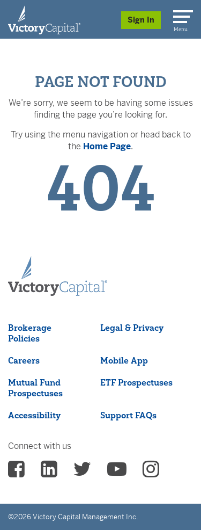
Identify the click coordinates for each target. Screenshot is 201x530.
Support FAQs (128, 415)
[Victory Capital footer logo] (57, 292)
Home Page (107, 146)
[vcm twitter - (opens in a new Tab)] (82, 472)
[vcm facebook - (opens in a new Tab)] (16, 472)
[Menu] (181, 14)
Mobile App (124, 360)
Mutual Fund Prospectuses (35, 387)
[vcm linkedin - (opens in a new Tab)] (49, 472)
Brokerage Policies (29, 333)
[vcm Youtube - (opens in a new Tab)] (116, 472)
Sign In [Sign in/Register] (141, 20)
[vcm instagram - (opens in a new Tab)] (151, 472)
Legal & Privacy (131, 327)
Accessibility (34, 415)
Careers (24, 360)
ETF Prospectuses (136, 382)
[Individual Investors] (44, 19)
